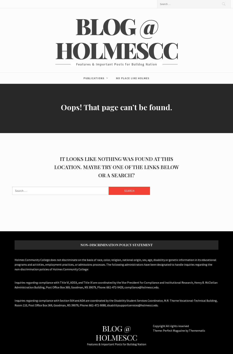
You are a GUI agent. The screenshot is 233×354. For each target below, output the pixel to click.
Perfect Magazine (174, 330)
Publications (97, 78)
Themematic (197, 330)
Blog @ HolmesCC (116, 38)
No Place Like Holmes (132, 78)
